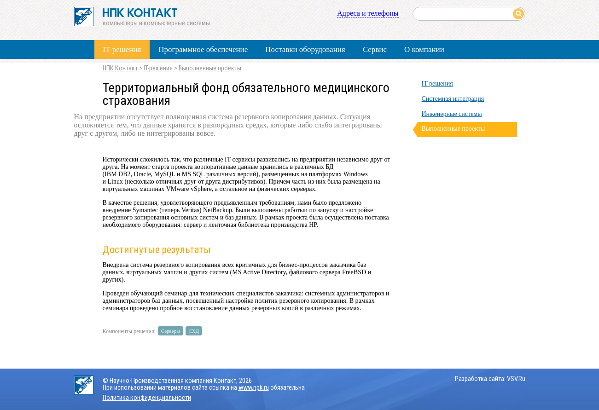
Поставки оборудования (305, 49)
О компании (424, 49)
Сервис (375, 49)
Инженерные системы (452, 113)
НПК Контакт (120, 68)
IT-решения (122, 49)
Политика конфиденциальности (147, 398)
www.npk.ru (253, 388)
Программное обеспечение (203, 49)
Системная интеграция (453, 98)
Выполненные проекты (210, 68)
